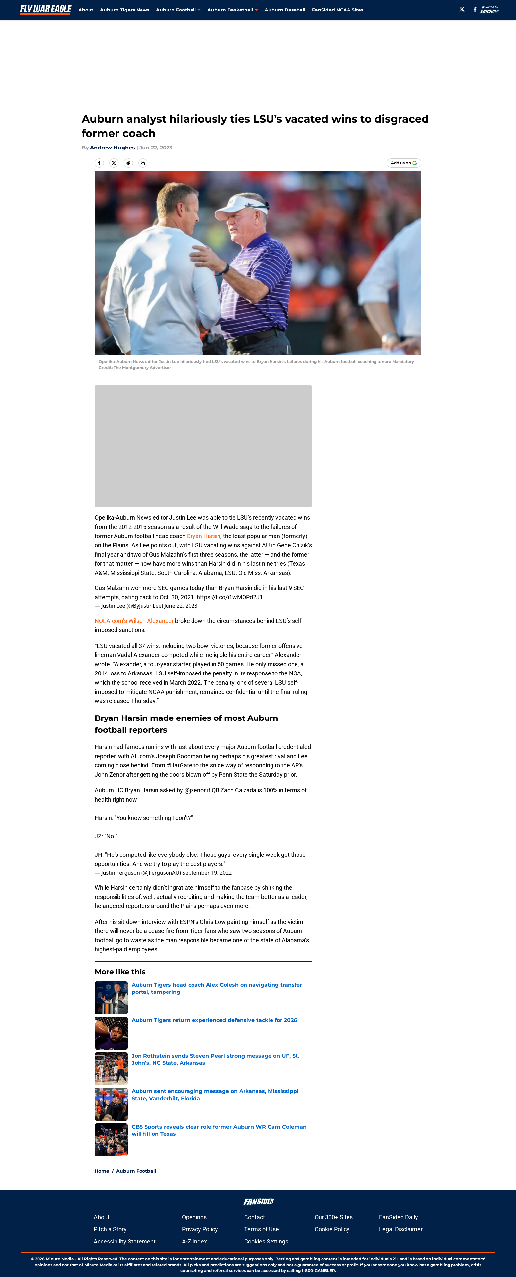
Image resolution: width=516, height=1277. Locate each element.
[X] (462, 9)
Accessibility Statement (125, 1241)
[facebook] (475, 9)
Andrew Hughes (112, 148)
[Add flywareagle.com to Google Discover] (404, 163)
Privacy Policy (200, 1229)
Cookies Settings (266, 1241)
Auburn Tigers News (124, 10)
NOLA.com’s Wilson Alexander (134, 620)
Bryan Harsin (203, 536)
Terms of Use (261, 1229)
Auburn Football (136, 1171)
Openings (194, 1217)
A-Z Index (194, 1241)
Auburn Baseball (285, 10)
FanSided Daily (398, 1217)
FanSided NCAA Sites (337, 10)
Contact (254, 1217)
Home (102, 1171)
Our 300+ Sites (334, 1217)
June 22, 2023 (180, 605)
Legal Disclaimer (401, 1229)
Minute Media (60, 1258)
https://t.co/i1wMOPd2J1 (230, 597)
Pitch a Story (110, 1229)
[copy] (142, 163)
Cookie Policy (332, 1229)
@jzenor (195, 790)
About (85, 10)
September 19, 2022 (207, 872)
